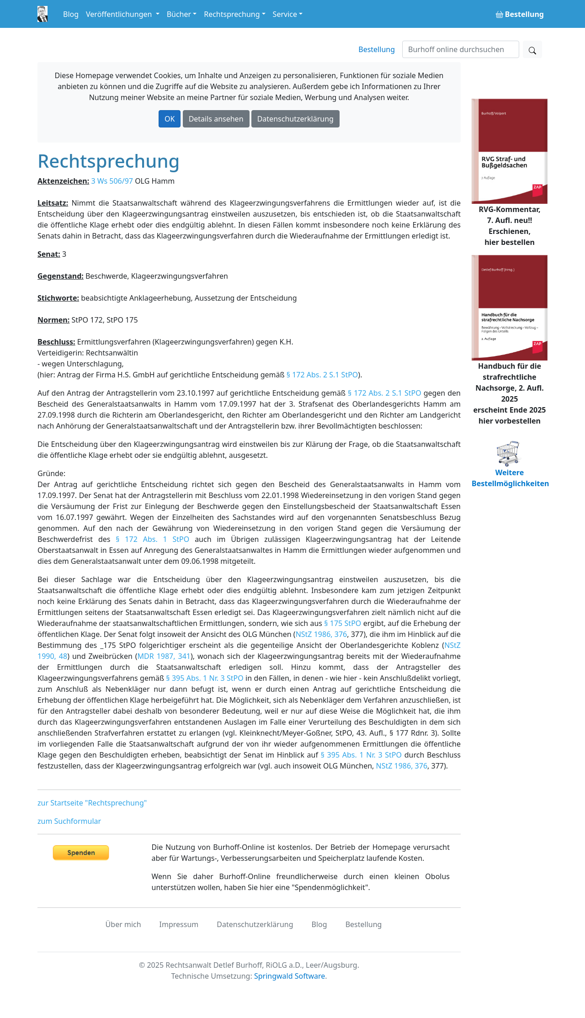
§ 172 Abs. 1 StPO (152, 539)
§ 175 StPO (342, 623)
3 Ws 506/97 (112, 181)
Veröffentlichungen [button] (120, 14)
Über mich (123, 924)
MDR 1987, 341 (164, 656)
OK (170, 119)
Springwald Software (289, 976)
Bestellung (376, 49)
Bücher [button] (179, 14)
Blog (71, 14)
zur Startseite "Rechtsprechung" (92, 803)
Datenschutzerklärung (295, 119)
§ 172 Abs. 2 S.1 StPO (322, 375)
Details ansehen (216, 119)
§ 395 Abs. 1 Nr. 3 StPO (204, 678)
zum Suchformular (69, 821)
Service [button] (285, 14)
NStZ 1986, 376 (321, 634)
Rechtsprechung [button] (232, 14)
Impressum (179, 924)
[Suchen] (460, 49)
